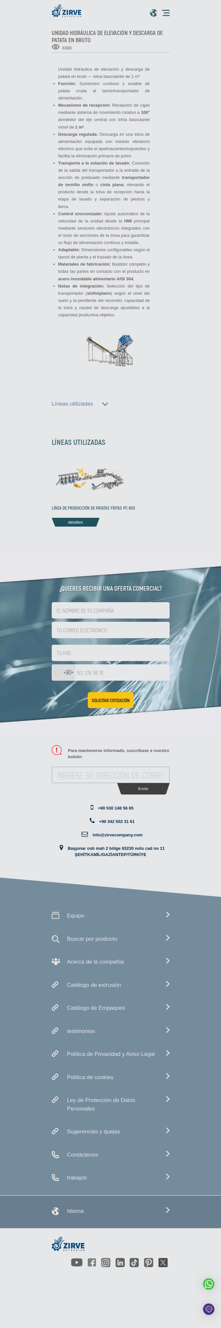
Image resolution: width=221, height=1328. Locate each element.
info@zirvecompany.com (118, 834)
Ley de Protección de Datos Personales (101, 1104)
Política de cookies (90, 1077)
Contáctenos (82, 1155)
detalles (75, 522)
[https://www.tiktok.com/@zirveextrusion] (134, 1262)
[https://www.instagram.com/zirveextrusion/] (105, 1262)
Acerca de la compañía (95, 962)
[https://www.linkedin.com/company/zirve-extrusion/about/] (120, 1262)
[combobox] (63, 672)
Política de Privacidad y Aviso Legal (111, 1054)
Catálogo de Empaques (96, 1008)
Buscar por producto (92, 939)
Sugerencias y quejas (93, 1131)
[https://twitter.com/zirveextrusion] (163, 1262)
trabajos (77, 1178)
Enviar (143, 789)
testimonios (81, 1031)
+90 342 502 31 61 (117, 821)
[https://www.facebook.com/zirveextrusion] (92, 1262)
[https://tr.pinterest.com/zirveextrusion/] (148, 1262)
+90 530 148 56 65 (116, 808)
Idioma (75, 1211)
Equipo (75, 916)
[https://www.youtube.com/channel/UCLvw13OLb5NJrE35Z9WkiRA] (76, 1263)
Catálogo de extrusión (94, 985)
